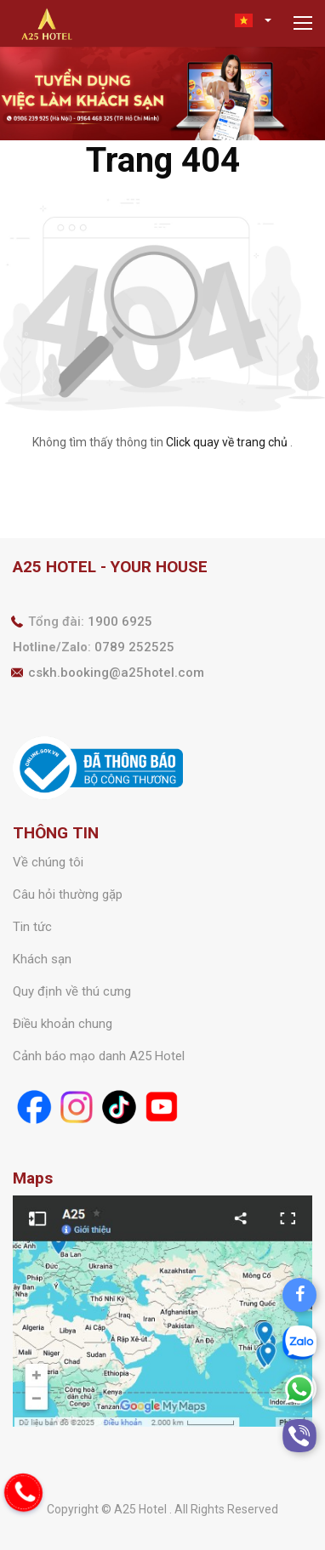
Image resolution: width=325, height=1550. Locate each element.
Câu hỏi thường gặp (68, 894)
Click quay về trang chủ (227, 442)
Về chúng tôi (48, 862)
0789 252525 (134, 647)
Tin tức (32, 926)
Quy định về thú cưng (72, 991)
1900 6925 (120, 621)
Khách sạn (42, 959)
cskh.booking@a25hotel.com (116, 672)
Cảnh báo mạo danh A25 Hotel (99, 1056)
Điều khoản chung (62, 1023)
